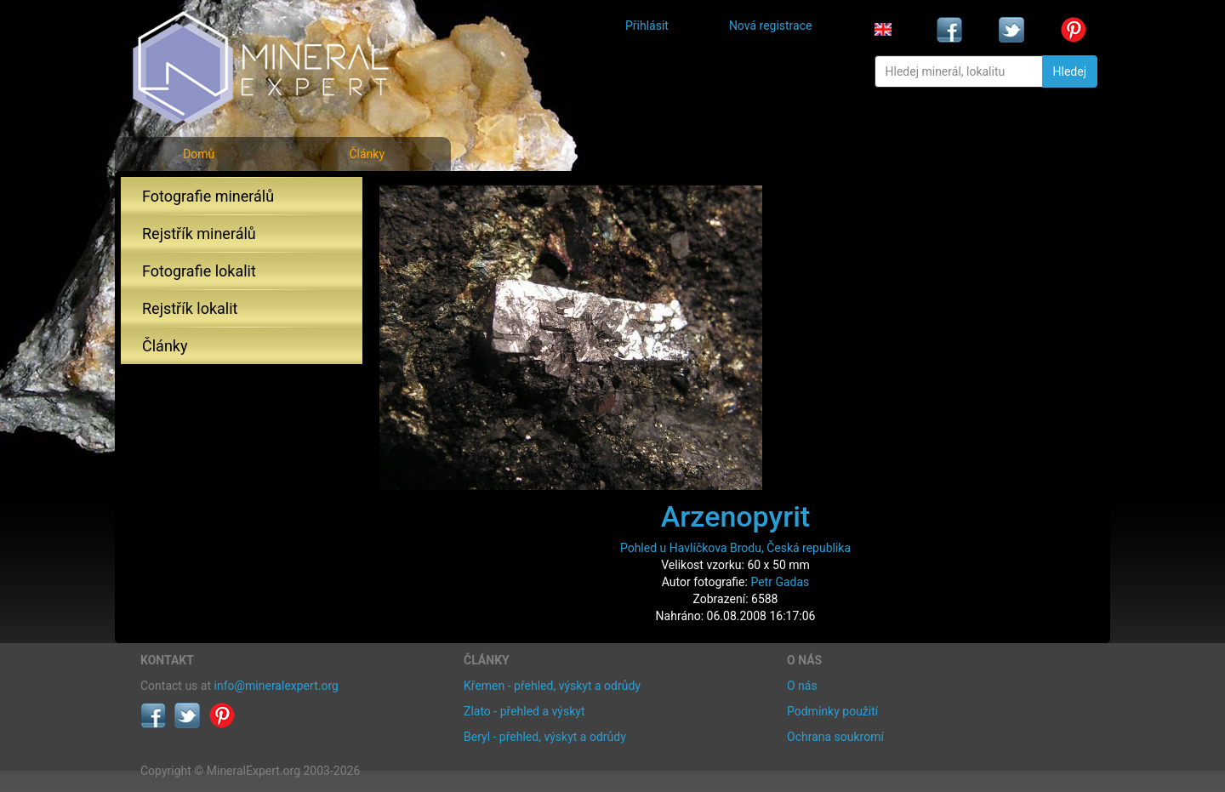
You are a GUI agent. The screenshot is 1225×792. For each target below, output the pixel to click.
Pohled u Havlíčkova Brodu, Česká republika (735, 548)
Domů (198, 154)
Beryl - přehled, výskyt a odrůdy (545, 737)
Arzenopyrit (735, 516)
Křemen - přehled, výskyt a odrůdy (552, 685)
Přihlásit (647, 25)
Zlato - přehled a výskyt (524, 711)
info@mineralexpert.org (276, 685)
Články (367, 154)
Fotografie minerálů (208, 196)
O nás (802, 685)
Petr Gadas (779, 582)
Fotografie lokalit (199, 271)
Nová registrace (770, 25)
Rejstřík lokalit (189, 308)
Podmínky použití (832, 711)
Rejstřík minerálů (199, 233)
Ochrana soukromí (835, 737)
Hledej (1069, 71)
